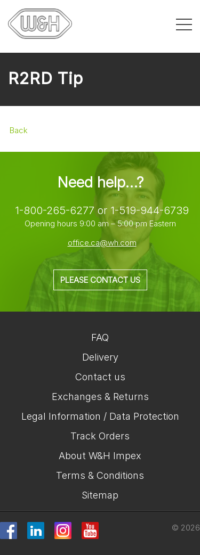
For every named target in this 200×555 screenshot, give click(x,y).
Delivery (100, 357)
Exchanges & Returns (100, 396)
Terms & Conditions (100, 475)
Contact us (100, 376)
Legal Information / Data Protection (100, 416)
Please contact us (100, 280)
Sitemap (100, 495)
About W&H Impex (100, 455)
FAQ (100, 337)
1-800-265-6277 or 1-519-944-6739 (102, 210)
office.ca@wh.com (102, 243)
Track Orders (100, 436)
